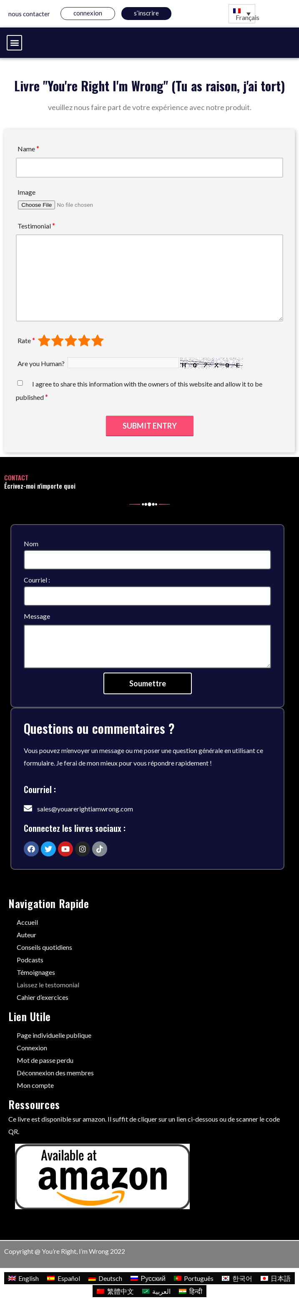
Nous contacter (29, 14)
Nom (31, 543)
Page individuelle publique (54, 1035)
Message (37, 616)
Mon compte (35, 1085)
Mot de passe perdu (45, 1060)
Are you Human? (41, 363)
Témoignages (36, 972)
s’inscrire (146, 13)
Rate (26, 340)
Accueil (27, 922)
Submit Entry (150, 425)
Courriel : (37, 580)
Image (26, 192)
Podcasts (30, 960)
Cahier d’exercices (42, 997)
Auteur (26, 935)
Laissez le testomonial (48, 985)
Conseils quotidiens (44, 947)
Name (28, 148)
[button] (14, 42)
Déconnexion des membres (55, 1073)
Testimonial (36, 225)
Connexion (87, 13)
